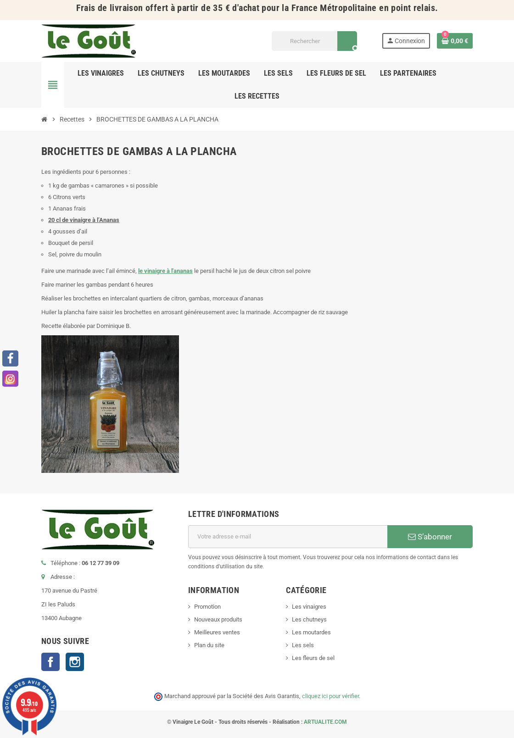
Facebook (50, 662)
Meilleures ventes (217, 632)
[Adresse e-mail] (287, 536)
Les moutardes (311, 632)
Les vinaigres (309, 606)
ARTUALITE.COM (325, 722)
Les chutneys (309, 619)
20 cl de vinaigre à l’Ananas (83, 219)
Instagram (75, 662)
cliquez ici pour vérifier (330, 696)
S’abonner (430, 536)
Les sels (303, 645)
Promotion (207, 606)
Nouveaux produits (218, 619)
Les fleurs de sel (313, 658)
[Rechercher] (314, 41)
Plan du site (209, 645)
